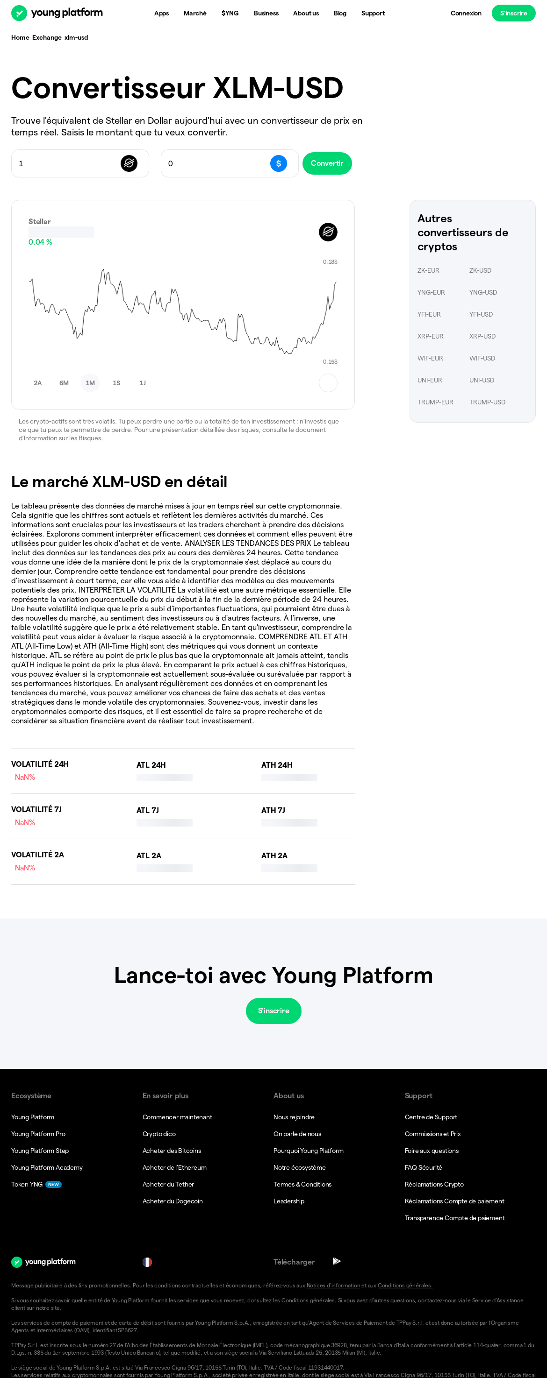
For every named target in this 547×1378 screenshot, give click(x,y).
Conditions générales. (405, 1222)
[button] (473, 1352)
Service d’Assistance (498, 1237)
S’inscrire (513, 13)
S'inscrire (273, 948)
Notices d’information (333, 1222)
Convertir (334, 163)
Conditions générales (308, 1237)
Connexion (466, 13)
